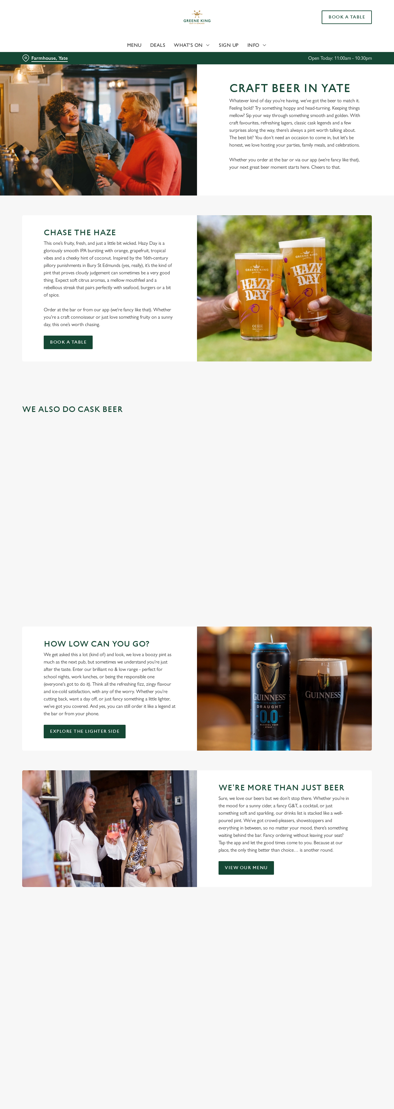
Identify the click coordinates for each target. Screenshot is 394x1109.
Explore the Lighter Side (84, 731)
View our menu (246, 867)
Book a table (68, 342)
